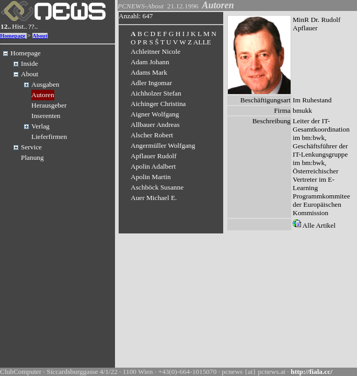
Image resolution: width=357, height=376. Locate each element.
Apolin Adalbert (153, 166)
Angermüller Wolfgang (163, 145)
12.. (6, 26)
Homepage (13, 36)
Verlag (40, 126)
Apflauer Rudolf (154, 156)
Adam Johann (150, 62)
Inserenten (46, 116)
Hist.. (19, 26)
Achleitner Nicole (155, 51)
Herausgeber (48, 105)
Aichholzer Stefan (156, 93)
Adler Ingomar (151, 83)
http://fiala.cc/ (311, 371)
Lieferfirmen (49, 136)
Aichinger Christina (158, 104)
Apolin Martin (151, 177)
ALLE (202, 42)
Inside (29, 63)
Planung (32, 157)
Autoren (42, 95)
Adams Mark (149, 72)
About (39, 36)
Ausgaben (45, 84)
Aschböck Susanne (157, 187)
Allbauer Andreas (155, 124)
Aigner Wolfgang (155, 114)
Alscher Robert (152, 135)
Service (31, 147)
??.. (33, 26)
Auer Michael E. (154, 198)
